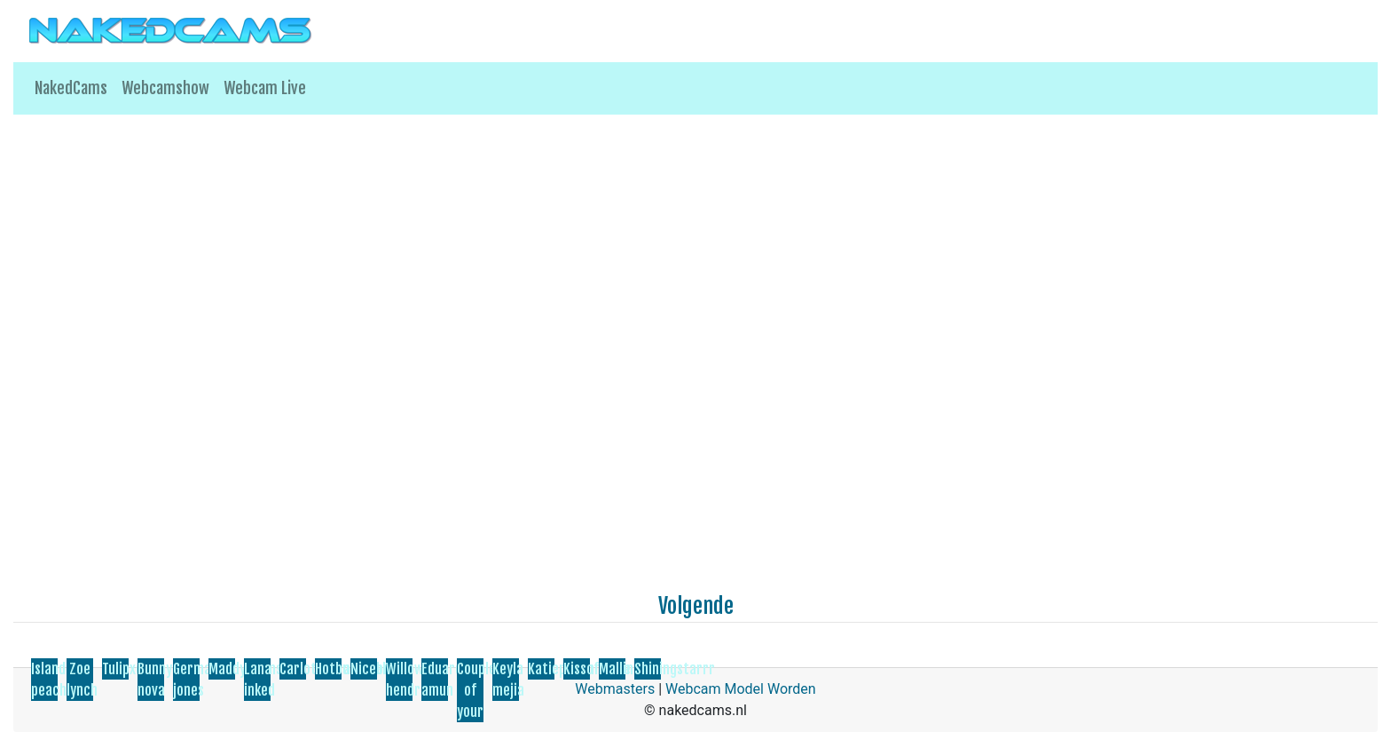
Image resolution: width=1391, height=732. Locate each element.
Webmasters (615, 688)
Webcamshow (165, 88)
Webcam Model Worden (740, 688)
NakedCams (71, 88)
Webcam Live (265, 88)
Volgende (696, 606)
